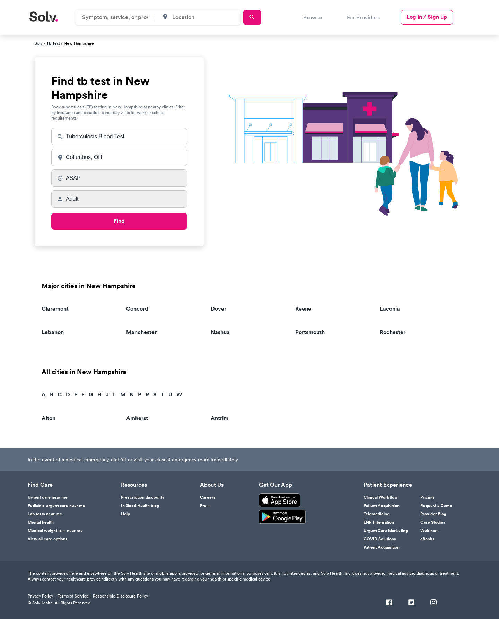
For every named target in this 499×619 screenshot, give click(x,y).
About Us (212, 485)
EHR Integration (379, 522)
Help (125, 514)
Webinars (429, 531)
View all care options (48, 539)
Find (119, 221)
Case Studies (432, 522)
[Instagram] (433, 603)
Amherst (137, 418)
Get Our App (275, 485)
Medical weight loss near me (55, 531)
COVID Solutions (380, 539)
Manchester (141, 332)
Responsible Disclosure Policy (120, 596)
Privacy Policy (40, 596)
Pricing (427, 497)
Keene (303, 308)
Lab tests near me (45, 514)
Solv (39, 43)
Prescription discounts (142, 497)
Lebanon (53, 332)
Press (205, 506)
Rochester (392, 332)
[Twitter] (411, 603)
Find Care (40, 485)
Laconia (390, 308)
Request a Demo (436, 506)
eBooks (427, 539)
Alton (48, 418)
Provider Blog (433, 514)
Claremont (55, 308)
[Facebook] (389, 603)
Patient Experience (388, 485)
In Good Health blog (140, 506)
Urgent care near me (48, 497)
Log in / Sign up (426, 16)
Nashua (220, 332)
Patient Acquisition (382, 506)
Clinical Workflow (381, 497)
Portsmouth (310, 332)
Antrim (219, 418)
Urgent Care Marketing (386, 531)
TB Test (53, 43)
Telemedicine (376, 514)
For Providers (363, 17)
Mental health (41, 522)
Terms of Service (73, 596)
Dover (218, 308)
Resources (134, 485)
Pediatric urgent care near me (56, 506)
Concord (137, 308)
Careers (208, 497)
